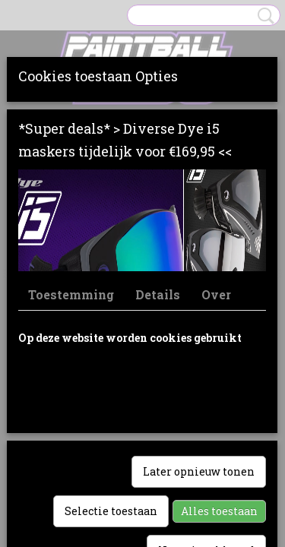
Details (157, 294)
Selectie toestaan (111, 511)
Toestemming (71, 294)
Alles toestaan (219, 511)
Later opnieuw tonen (199, 471)
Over (216, 294)
